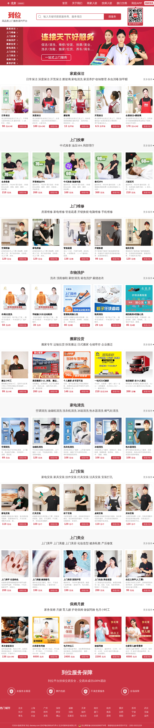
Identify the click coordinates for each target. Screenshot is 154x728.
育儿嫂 (67, 609)
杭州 (109, 708)
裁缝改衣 (98, 278)
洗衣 (53, 278)
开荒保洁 (56, 79)
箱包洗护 (87, 278)
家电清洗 (77, 79)
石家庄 (71, 716)
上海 (33, 708)
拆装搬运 (71, 344)
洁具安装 (95, 477)
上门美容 (71, 543)
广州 (46, 708)
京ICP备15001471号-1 (49, 725)
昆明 (109, 716)
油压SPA (77, 145)
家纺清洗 (75, 278)
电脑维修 (95, 211)
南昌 (109, 712)
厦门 (96, 712)
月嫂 (59, 609)
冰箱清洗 (83, 410)
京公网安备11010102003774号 (93, 725)
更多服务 (148, 79)
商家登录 (149, 3)
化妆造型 (83, 543)
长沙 (20, 712)
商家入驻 (92, 3)
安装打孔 (107, 477)
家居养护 (89, 79)
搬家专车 (47, 344)
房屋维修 (47, 211)
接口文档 (122, 3)
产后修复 (107, 543)
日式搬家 (83, 344)
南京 (96, 708)
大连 (33, 716)
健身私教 (95, 543)
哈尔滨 (83, 716)
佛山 (58, 716)
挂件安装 (71, 477)
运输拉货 (59, 344)
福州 (83, 712)
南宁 (134, 716)
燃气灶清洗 (111, 410)
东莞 (46, 716)
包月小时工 (103, 609)
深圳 (58, 708)
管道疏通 (71, 211)
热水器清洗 (96, 410)
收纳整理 (101, 79)
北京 (20, 708)
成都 (71, 708)
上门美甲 (47, 543)
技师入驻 (107, 3)
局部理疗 (88, 145)
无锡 (146, 712)
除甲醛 (123, 79)
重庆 (121, 708)
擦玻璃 (66, 79)
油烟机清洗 (55, 410)
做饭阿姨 (90, 609)
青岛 (20, 716)
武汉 (146, 708)
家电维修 (59, 211)
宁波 (134, 712)
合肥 (121, 712)
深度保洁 (44, 79)
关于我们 (77, 3)
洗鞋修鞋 (63, 278)
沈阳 (71, 712)
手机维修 (107, 211)
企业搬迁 (107, 344)
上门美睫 (59, 543)
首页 (64, 3)
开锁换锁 (83, 211)
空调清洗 (42, 410)
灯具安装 (83, 477)
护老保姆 (78, 609)
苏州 (134, 708)
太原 (96, 716)
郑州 (46, 712)
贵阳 (121, 716)
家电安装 (47, 477)
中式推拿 (66, 145)
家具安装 (59, 477)
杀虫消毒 (113, 79)
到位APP (137, 3)
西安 (58, 712)
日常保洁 (32, 79)
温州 (146, 716)
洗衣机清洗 (69, 410)
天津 (83, 708)
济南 (33, 712)
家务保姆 (50, 609)
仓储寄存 (95, 344)
